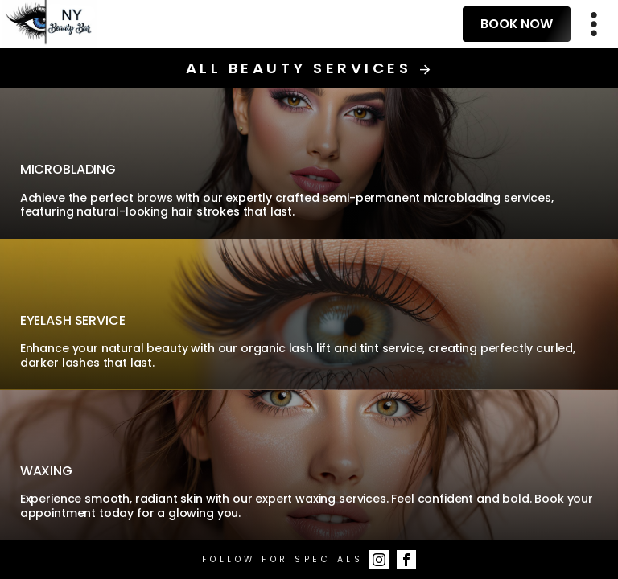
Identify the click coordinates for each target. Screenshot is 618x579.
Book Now (516, 23)
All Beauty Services (309, 68)
